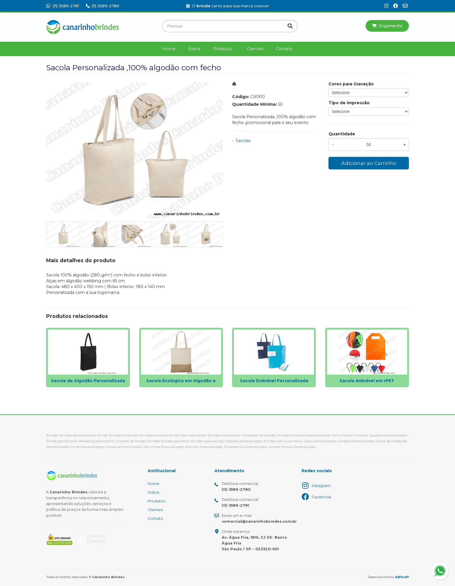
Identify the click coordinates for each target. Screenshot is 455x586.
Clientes (255, 48)
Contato (284, 48)
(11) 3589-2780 (102, 5)
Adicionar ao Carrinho (368, 163)
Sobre (194, 48)
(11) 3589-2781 (62, 5)
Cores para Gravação (351, 84)
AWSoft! (402, 577)
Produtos (222, 48)
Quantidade (341, 133)
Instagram (321, 485)
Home (169, 48)
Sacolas (243, 140)
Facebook (321, 497)
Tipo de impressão (349, 102)
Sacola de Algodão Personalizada (88, 380)
